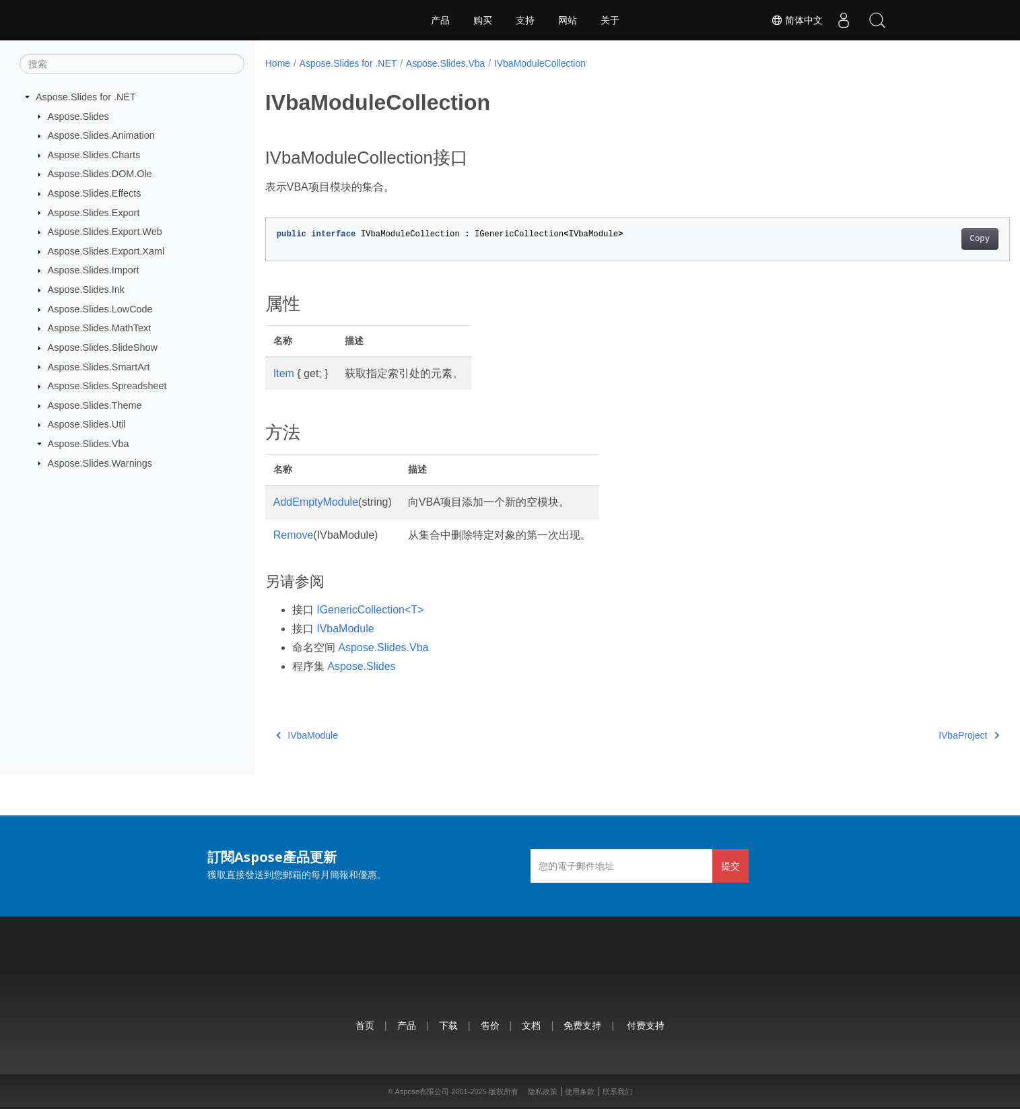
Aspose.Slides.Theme (95, 405)
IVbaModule (345, 628)
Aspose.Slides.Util (87, 424)
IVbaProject (917, 735)
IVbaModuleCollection (540, 63)
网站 (567, 20)
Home (277, 63)
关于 (610, 20)
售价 (490, 1025)
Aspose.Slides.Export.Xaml (106, 251)
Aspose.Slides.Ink (86, 289)
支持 (525, 20)
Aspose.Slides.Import (93, 270)
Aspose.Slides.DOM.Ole (100, 173)
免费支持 (582, 1025)
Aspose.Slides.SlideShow (103, 347)
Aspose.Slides (78, 115)
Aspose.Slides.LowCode (100, 309)
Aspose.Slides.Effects (94, 193)
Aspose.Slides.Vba (88, 443)
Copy (928, 239)
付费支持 (646, 1025)
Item (283, 373)
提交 (730, 865)
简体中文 (797, 20)
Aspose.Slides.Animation (101, 135)
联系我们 (617, 1091)
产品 (440, 20)
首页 (364, 1025)
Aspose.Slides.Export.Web (105, 231)
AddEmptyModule (315, 502)
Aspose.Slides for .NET (86, 97)
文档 (531, 1025)
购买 (482, 20)
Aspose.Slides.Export (94, 212)
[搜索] (132, 64)
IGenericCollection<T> (369, 609)
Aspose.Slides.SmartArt (99, 366)
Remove (293, 535)
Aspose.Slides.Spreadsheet (107, 385)
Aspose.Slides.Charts (94, 154)
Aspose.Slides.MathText (99, 328)
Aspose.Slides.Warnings (100, 462)
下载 (448, 1025)
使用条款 (579, 1091)
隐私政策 (542, 1091)
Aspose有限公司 (422, 1091)
